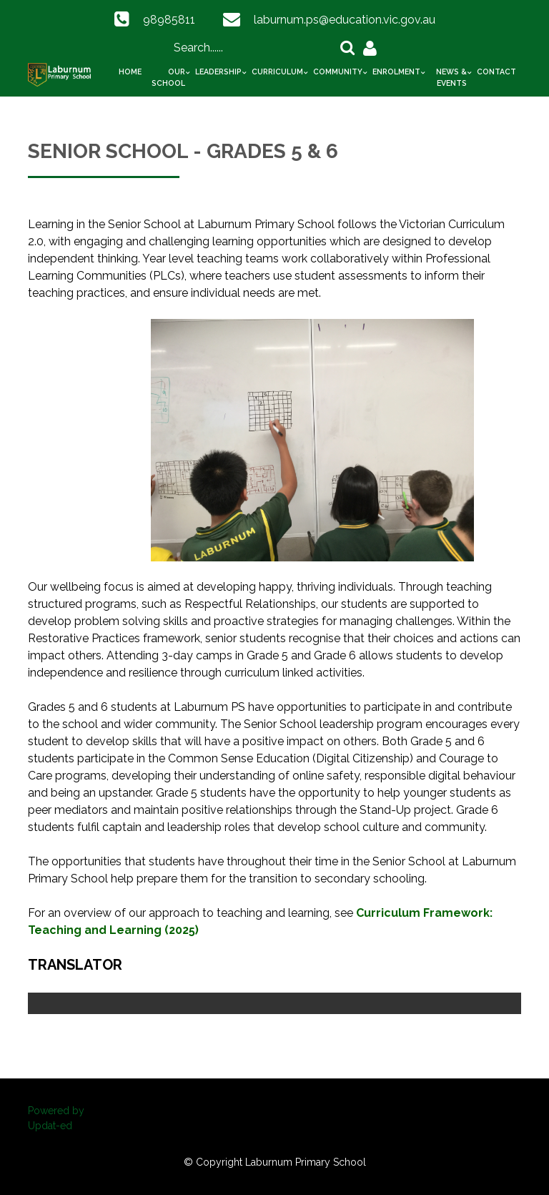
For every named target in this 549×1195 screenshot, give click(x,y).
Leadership (218, 71)
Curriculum (277, 71)
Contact (496, 71)
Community (337, 71)
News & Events (451, 77)
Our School (168, 77)
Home (130, 71)
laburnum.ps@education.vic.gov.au (344, 19)
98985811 (169, 19)
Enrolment (396, 71)
